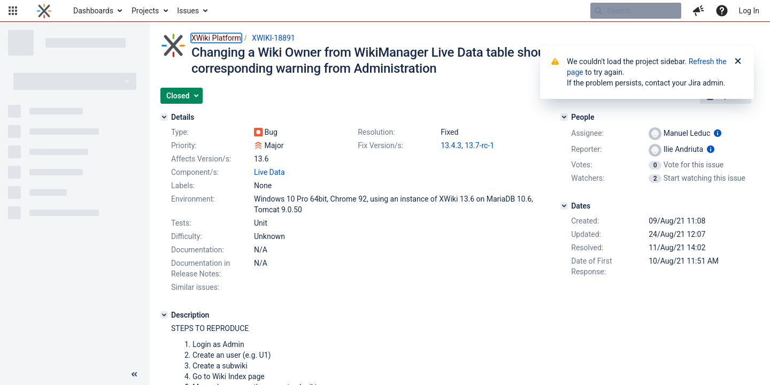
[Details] (164, 117)
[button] (12, 10)
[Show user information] (717, 133)
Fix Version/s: (380, 145)
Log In (749, 10)
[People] (564, 117)
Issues (188, 10)
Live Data (269, 172)
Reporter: (586, 149)
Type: (180, 132)
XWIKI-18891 (273, 38)
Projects (145, 10)
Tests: (181, 223)
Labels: (183, 185)
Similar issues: (195, 287)
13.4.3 (451, 145)
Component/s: (195, 172)
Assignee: (587, 133)
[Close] (738, 61)
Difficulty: (186, 236)
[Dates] (564, 206)
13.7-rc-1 (479, 145)
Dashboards (93, 10)
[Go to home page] (44, 10)
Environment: (193, 199)
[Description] (164, 315)
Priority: (184, 145)
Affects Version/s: (201, 159)
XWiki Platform (216, 38)
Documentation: (197, 249)
